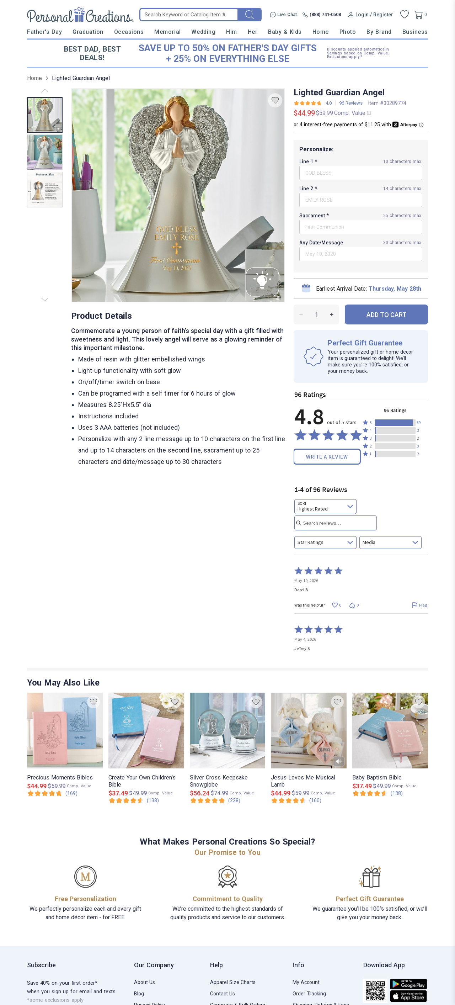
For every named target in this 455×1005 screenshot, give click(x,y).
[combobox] (325, 506)
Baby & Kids (285, 31)
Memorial (167, 31)
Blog (139, 993)
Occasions (129, 31)
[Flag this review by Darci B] (419, 605)
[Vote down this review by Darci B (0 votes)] (354, 605)
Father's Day (44, 31)
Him (231, 31)
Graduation (88, 31)
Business (415, 31)
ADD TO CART (386, 314)
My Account (306, 982)
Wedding (203, 31)
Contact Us (222, 993)
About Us (144, 982)
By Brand (378, 31)
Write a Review (327, 456)
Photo (347, 31)
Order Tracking (309, 993)
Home (320, 31)
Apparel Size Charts (233, 982)
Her (253, 31)
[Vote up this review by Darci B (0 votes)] (336, 605)
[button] (395, 422)
